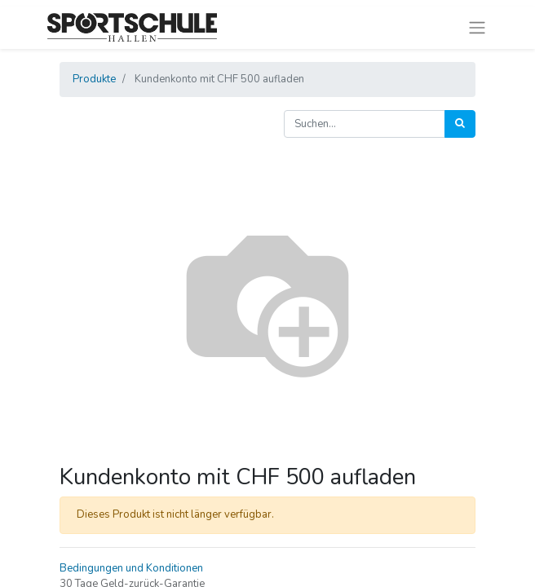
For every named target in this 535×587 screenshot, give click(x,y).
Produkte (94, 79)
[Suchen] (459, 124)
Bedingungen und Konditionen (131, 568)
